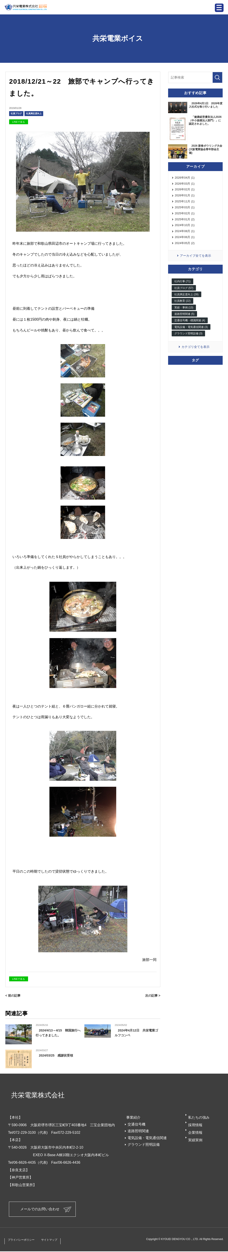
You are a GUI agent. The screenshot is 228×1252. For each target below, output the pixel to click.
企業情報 (195, 1132)
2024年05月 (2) (185, 249)
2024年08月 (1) (185, 236)
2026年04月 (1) (185, 178)
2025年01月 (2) (185, 223)
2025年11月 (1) (185, 204)
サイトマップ (58, 1240)
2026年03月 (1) (185, 184)
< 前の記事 (13, 995)
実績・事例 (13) (183, 314)
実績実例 (195, 1140)
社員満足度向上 (34, 113)
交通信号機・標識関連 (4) (189, 327)
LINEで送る (18, 121)
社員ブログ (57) (183, 295)
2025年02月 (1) (185, 217)
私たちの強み (199, 1117)
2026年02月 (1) (185, 191)
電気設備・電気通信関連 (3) (191, 334)
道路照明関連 (138, 1131)
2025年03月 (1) (185, 210)
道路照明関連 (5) (184, 321)
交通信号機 (136, 1124)
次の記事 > (152, 995)
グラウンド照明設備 (144, 1144)
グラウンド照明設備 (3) (188, 341)
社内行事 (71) (182, 288)
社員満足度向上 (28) (186, 301)
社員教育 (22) (182, 308)
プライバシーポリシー (24, 1240)
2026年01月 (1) (185, 197)
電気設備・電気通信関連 (147, 1138)
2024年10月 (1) (185, 230)
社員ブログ (16, 113)
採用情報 (195, 1125)
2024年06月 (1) (185, 243)
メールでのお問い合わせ (39, 1209)
